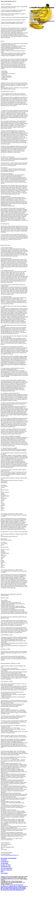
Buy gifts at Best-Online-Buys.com (16, 889)
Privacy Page (13, 884)
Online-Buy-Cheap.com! (7, 877)
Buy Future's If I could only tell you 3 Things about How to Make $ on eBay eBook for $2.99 (14, 887)
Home (21, 884)
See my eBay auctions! (21, 887)
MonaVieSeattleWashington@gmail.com (9, 855)
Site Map (18, 884)
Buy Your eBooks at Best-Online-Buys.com (10, 888)
